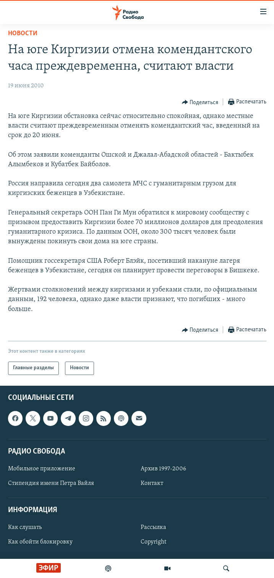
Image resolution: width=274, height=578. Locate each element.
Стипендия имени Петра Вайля (51, 483)
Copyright (153, 542)
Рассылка (153, 527)
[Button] (200, 102)
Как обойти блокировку (40, 542)
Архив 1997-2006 (163, 469)
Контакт (152, 483)
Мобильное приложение (41, 469)
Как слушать (25, 527)
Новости (22, 33)
